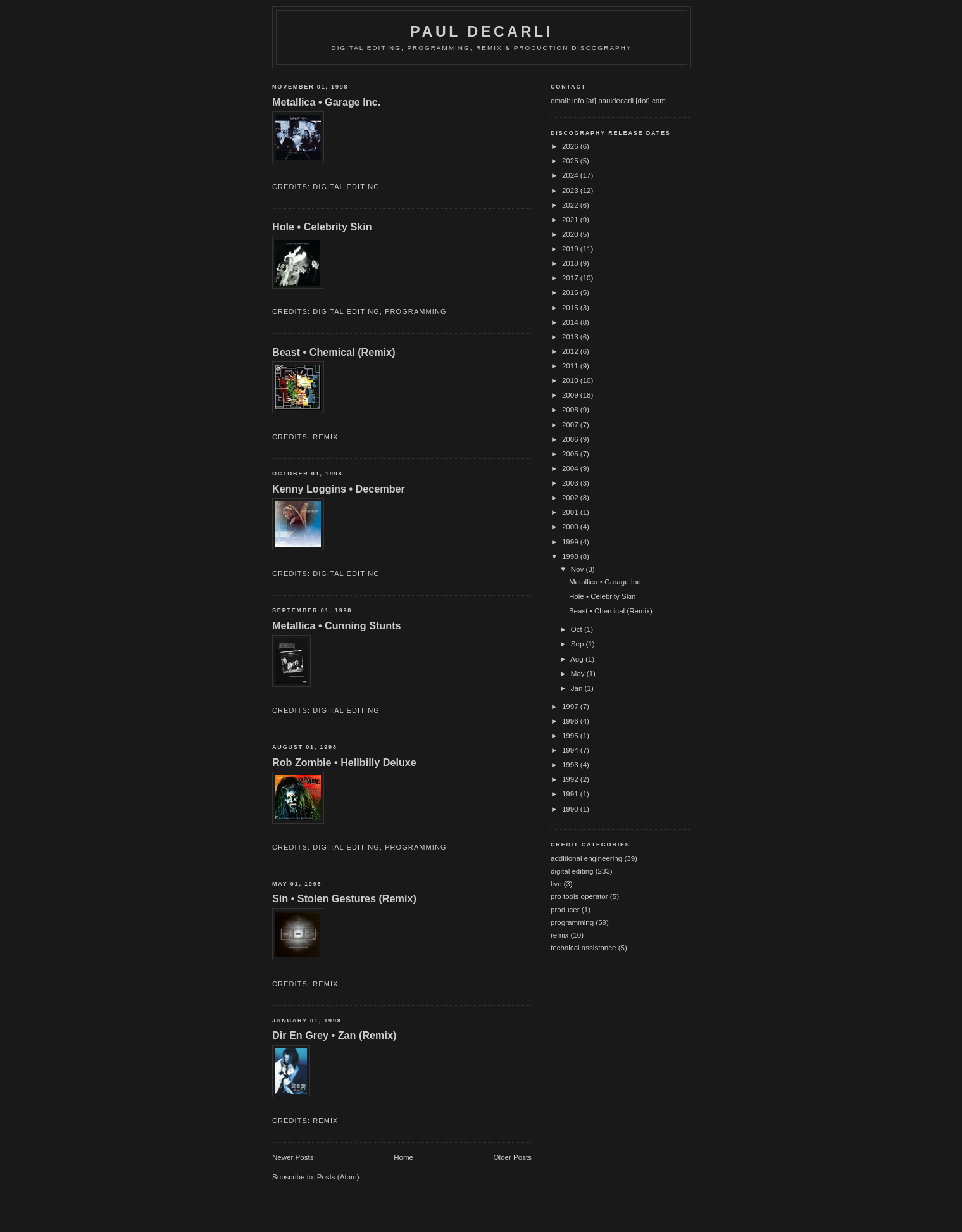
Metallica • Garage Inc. (326, 102)
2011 (571, 366)
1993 (571, 765)
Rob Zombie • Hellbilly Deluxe (344, 762)
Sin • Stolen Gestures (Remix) (344, 898)
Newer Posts (293, 1157)
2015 (571, 307)
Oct (577, 629)
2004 (571, 468)
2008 (571, 409)
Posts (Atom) (338, 1177)
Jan (578, 688)
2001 (571, 512)
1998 (571, 556)
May (579, 673)
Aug (577, 659)
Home (403, 1157)
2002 (571, 497)
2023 (571, 190)
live (556, 884)
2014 (571, 322)
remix (325, 437)
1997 (571, 706)
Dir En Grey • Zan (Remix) (334, 1035)
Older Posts (513, 1157)
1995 (571, 735)
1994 (571, 750)
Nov (578, 569)
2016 (571, 292)
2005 (571, 454)
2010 (571, 380)
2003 (571, 483)
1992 (571, 779)
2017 (571, 278)
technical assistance (583, 948)
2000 (571, 527)
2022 (571, 205)
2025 (571, 161)
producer (565, 910)
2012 (571, 351)
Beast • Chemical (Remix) (334, 352)
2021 (571, 219)
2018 (571, 263)
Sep (578, 644)
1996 (571, 721)
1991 (571, 794)
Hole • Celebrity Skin (322, 226)
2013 (571, 337)
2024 (571, 175)
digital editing (346, 187)
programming (416, 311)
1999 (571, 542)
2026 (571, 146)
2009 (571, 395)
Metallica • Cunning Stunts (336, 625)
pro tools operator (579, 896)
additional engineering (586, 858)
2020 (571, 234)
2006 (571, 439)
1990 (571, 809)
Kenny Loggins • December (338, 488)
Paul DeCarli (481, 31)
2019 (571, 249)
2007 (571, 425)
